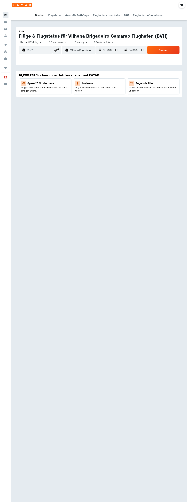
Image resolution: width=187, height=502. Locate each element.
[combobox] (81, 42)
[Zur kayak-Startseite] (22, 5)
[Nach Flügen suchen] (5, 15)
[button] (5, 5)
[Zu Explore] (5, 45)
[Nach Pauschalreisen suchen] (5, 35)
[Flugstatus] (5, 52)
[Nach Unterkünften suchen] (5, 22)
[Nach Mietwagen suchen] (5, 28)
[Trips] (5, 68)
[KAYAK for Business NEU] (5, 58)
